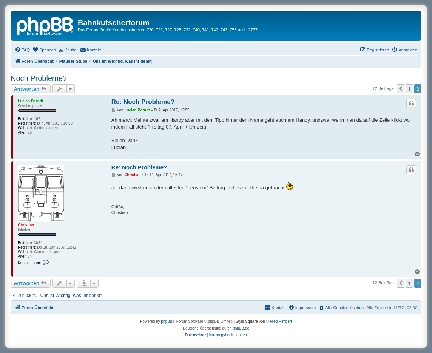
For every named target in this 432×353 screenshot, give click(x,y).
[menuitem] (22, 49)
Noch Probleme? (39, 78)
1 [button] (409, 88)
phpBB (167, 321)
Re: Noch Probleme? (142, 101)
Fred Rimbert (281, 321)
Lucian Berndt (30, 101)
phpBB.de (241, 328)
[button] (400, 88)
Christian (26, 225)
